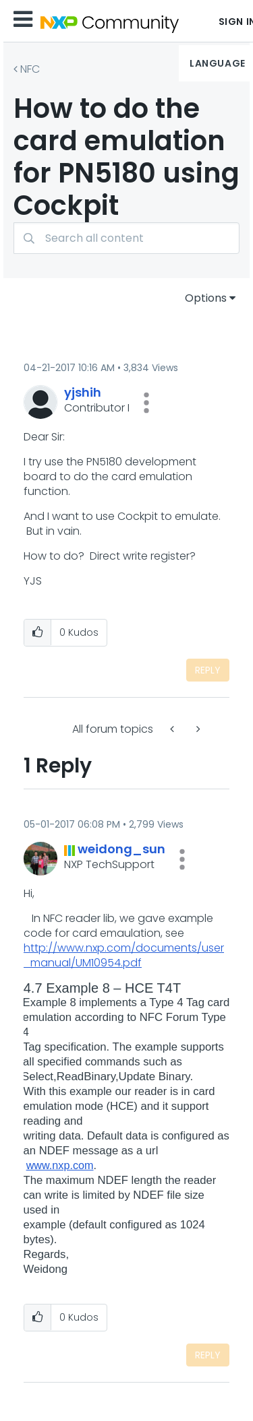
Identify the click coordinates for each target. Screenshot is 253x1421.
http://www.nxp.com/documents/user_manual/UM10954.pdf (124, 955)
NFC (30, 69)
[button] (146, 403)
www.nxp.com (60, 1165)
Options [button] (206, 298)
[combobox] (126, 238)
